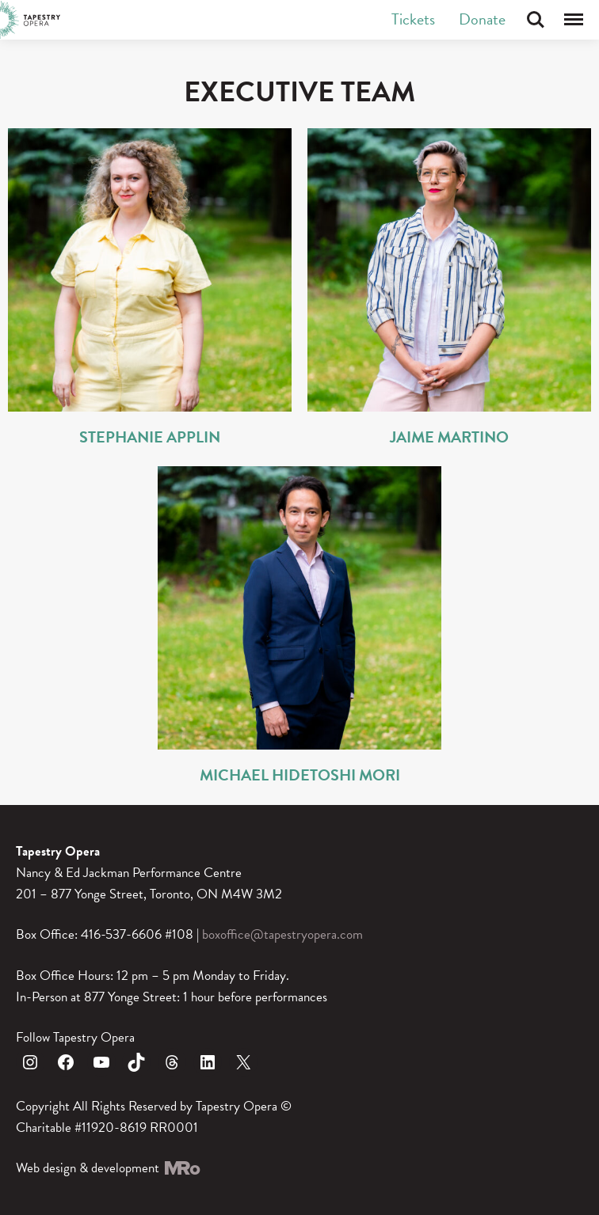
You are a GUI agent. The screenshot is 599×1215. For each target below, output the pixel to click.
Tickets (413, 19)
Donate (482, 19)
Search (535, 19)
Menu (573, 20)
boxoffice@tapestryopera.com (282, 934)
